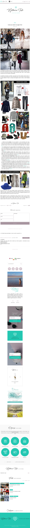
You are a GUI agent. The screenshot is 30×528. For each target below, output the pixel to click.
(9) (7, 159)
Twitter (7, 205)
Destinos (15, 496)
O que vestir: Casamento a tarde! (15, 491)
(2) (10, 168)
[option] (15, 378)
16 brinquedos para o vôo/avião (15, 484)
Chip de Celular (5, 453)
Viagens (22, 483)
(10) (9, 159)
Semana (26, 480)
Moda (15, 22)
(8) (28, 162)
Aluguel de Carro (25, 442)
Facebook (6, 205)
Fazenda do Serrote (13, 497)
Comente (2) (25, 205)
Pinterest (16, 268)
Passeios (25, 453)
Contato (17, 302)
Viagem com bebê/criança (14, 483)
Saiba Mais (13, 302)
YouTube (24, 1)
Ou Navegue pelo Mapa (15, 357)
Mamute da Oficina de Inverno (5, 237)
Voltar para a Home (15, 249)
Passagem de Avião (15, 453)
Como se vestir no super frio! (15, 24)
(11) (25, 165)
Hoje (23, 480)
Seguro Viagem (15, 442)
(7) (27, 162)
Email (10, 205)
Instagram (23, 1)
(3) (11, 168)
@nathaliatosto (19, 510)
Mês (29, 480)
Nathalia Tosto (15, 203)
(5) (23, 165)
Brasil (11, 496)
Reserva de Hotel (5, 442)
